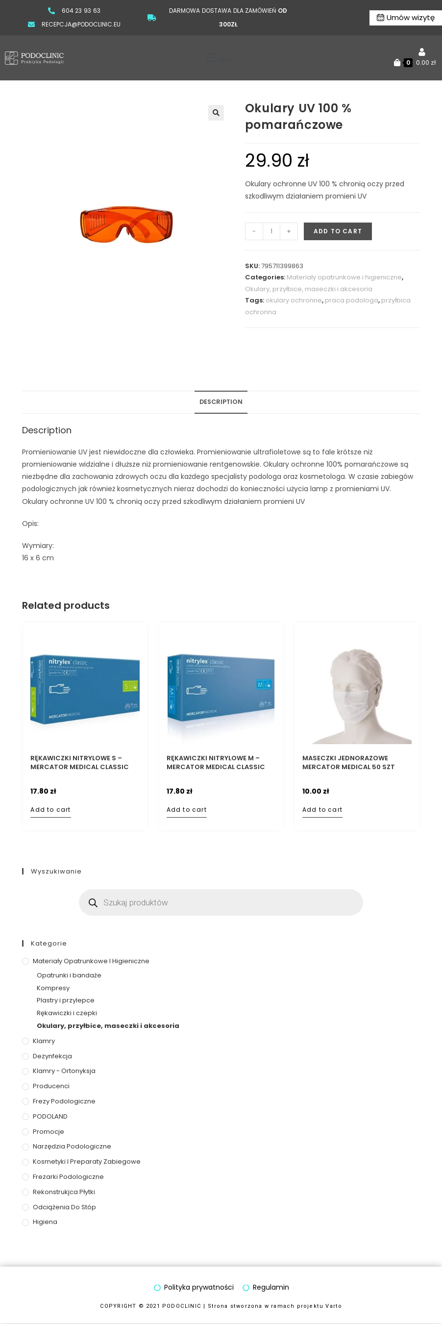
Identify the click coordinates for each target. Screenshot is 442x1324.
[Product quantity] (271, 231)
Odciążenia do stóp (64, 1207)
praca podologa (351, 300)
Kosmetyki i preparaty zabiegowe (87, 1161)
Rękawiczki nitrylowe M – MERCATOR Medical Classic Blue (216, 763)
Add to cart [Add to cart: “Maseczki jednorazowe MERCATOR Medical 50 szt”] (322, 809)
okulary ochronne (294, 300)
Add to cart (338, 231)
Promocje (48, 1131)
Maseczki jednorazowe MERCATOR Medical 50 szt (348, 763)
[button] (220, 58)
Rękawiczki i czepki (67, 1013)
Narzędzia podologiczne (72, 1146)
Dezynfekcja (52, 1056)
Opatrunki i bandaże (69, 975)
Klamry (44, 1041)
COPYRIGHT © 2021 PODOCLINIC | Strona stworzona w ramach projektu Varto (221, 1306)
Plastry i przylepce (66, 1000)
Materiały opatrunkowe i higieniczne (344, 277)
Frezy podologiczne (64, 1101)
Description (221, 402)
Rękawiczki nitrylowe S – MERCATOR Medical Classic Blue (79, 763)
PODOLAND (50, 1116)
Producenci (51, 1086)
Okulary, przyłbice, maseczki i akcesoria (308, 289)
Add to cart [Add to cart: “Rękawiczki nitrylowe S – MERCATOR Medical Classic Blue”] (50, 809)
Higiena (45, 1221)
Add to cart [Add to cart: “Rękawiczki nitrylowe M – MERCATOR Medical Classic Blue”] (187, 809)
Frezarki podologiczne (68, 1176)
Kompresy (53, 988)
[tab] (221, 402)
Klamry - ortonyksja (64, 1070)
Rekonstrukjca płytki (64, 1192)
